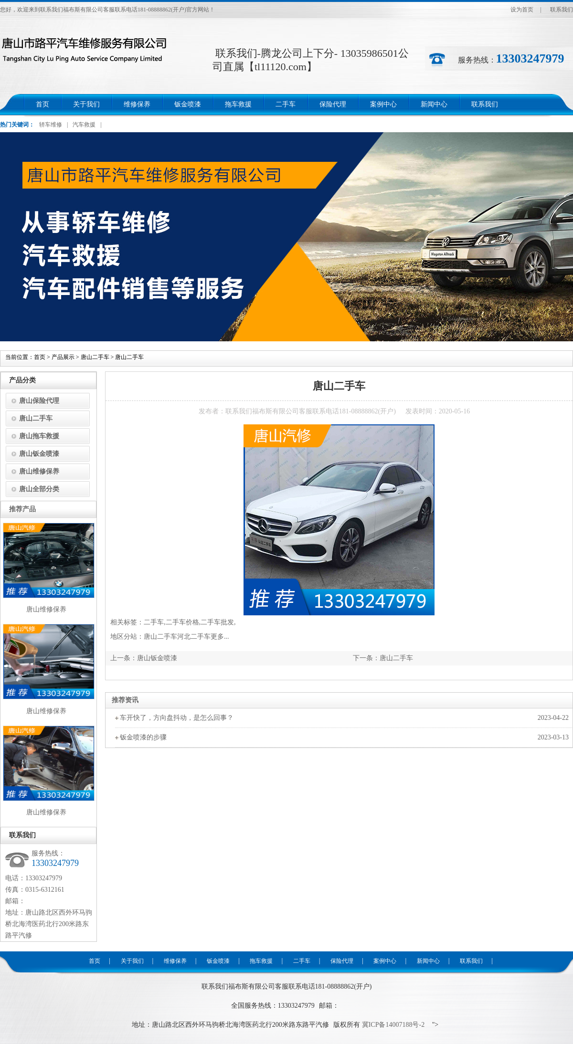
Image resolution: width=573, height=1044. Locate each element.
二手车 (286, 104)
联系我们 (561, 9)
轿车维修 (50, 124)
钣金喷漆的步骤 (143, 737)
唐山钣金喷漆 (157, 658)
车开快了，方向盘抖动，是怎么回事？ (176, 717)
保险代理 (332, 104)
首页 (42, 104)
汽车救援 (84, 124)
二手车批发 (217, 622)
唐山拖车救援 (39, 436)
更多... (220, 636)
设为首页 (521, 9)
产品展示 (63, 357)
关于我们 (86, 104)
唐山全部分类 (39, 489)
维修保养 (137, 104)
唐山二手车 (95, 357)
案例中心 (383, 104)
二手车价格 (182, 622)
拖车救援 (238, 104)
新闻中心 (434, 104)
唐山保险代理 (39, 400)
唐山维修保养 (39, 471)
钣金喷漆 (187, 104)
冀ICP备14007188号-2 (392, 1024)
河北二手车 (194, 636)
